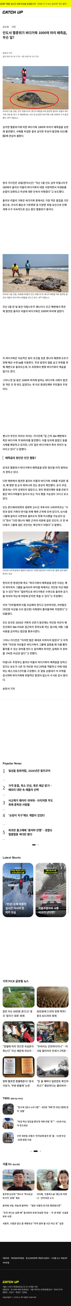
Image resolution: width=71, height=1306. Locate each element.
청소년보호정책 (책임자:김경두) (38, 1258)
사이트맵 (6, 1262)
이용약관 (6, 1258)
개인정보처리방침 (17, 1258)
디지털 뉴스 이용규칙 (59, 1258)
